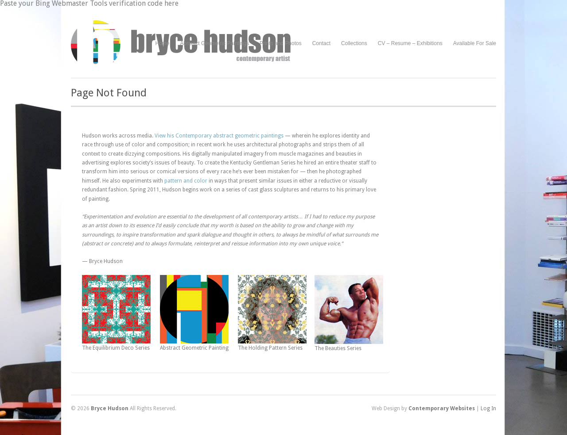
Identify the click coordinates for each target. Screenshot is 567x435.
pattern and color (185, 181)
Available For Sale (474, 43)
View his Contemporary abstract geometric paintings (219, 136)
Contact (321, 43)
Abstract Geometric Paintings (214, 43)
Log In (488, 408)
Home (162, 43)
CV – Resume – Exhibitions (410, 43)
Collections (354, 43)
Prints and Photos (281, 43)
